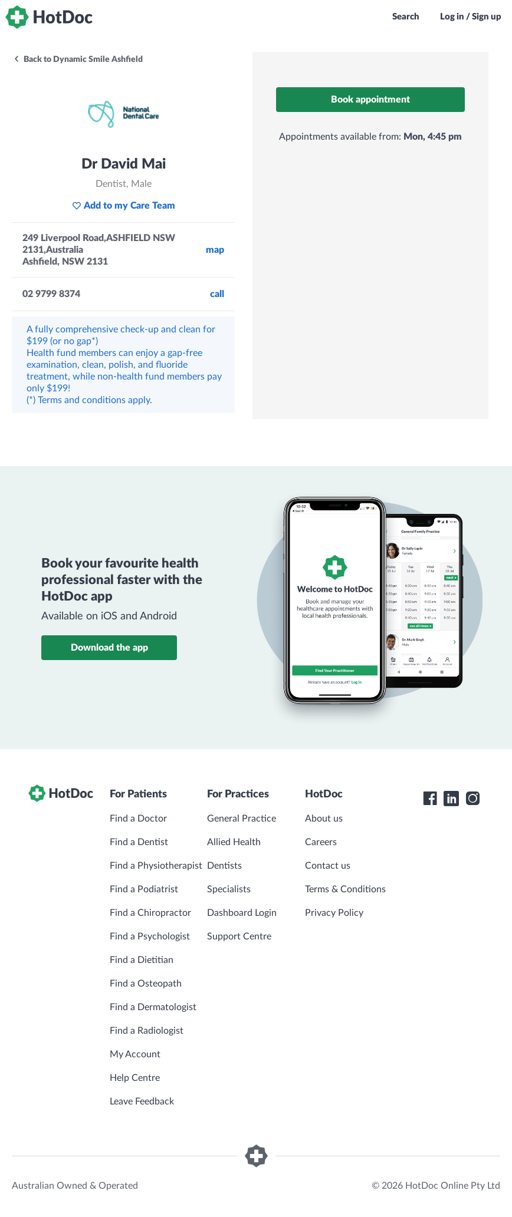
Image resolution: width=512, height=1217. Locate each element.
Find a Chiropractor (150, 913)
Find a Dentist (139, 842)
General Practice (241, 818)
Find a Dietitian (141, 960)
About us (324, 818)
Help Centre (135, 1078)
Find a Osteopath (146, 983)
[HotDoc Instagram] (472, 798)
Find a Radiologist (146, 1030)
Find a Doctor (138, 818)
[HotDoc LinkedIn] (451, 798)
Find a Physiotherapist (156, 865)
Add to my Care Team (123, 205)
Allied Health (234, 842)
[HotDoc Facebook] (430, 798)
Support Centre (239, 936)
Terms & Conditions (345, 889)
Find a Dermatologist (153, 1007)
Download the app (109, 647)
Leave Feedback (142, 1101)
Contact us (327, 865)
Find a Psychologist (150, 936)
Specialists (229, 889)
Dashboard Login (242, 913)
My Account (135, 1054)
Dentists (224, 865)
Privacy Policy (334, 913)
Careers (321, 842)
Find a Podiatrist (144, 889)
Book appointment (370, 99)
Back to (78, 59)
